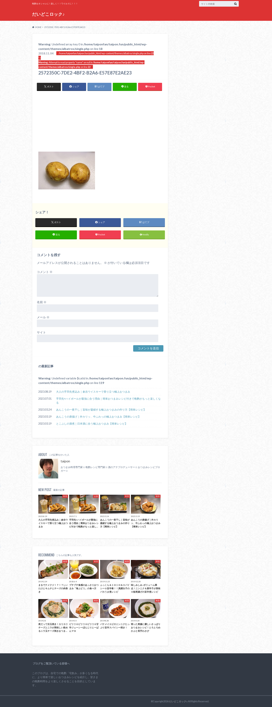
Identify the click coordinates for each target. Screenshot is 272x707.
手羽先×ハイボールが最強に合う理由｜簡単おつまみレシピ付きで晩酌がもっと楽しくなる (108, 400)
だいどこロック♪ (48, 14)
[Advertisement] (100, 123)
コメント (45, 272)
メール (43, 317)
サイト (41, 332)
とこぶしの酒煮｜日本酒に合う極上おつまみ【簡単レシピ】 (92, 423)
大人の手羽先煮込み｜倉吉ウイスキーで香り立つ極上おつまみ (93, 391)
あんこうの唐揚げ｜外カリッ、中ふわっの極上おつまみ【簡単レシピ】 (98, 416)
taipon (65, 461)
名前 (41, 302)
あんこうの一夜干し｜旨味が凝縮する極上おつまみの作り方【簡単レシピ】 (101, 409)
